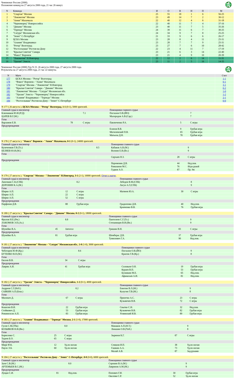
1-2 (224, 94)
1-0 (224, 91)
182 (8, 94)
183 (8, 97)
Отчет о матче (108, 175)
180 (8, 88)
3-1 (224, 85)
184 (8, 100)
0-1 (224, 82)
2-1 (224, 97)
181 (8, 91)
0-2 (224, 88)
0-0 (224, 100)
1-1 (224, 78)
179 (8, 85)
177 (8, 78)
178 (8, 82)
